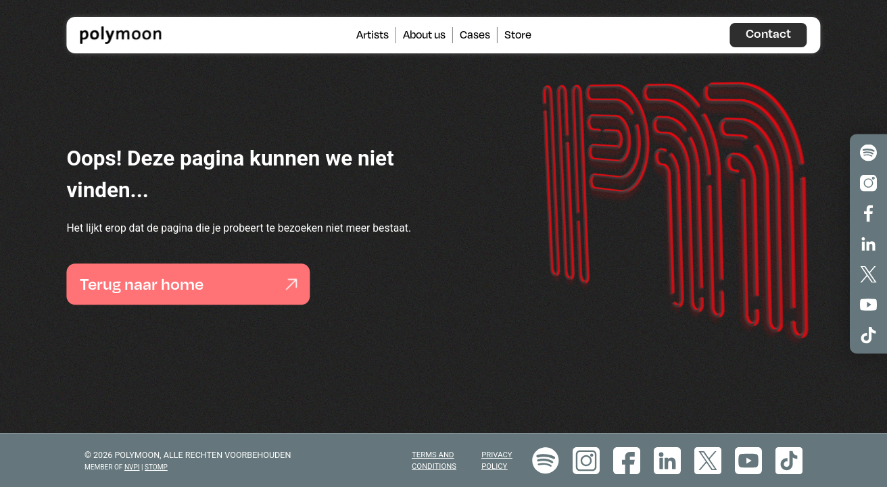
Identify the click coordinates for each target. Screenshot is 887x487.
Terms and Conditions (434, 460)
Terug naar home (188, 284)
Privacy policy (496, 460)
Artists (372, 34)
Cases (475, 34)
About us (424, 34)
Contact (768, 33)
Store (517, 34)
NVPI (132, 467)
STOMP (156, 467)
